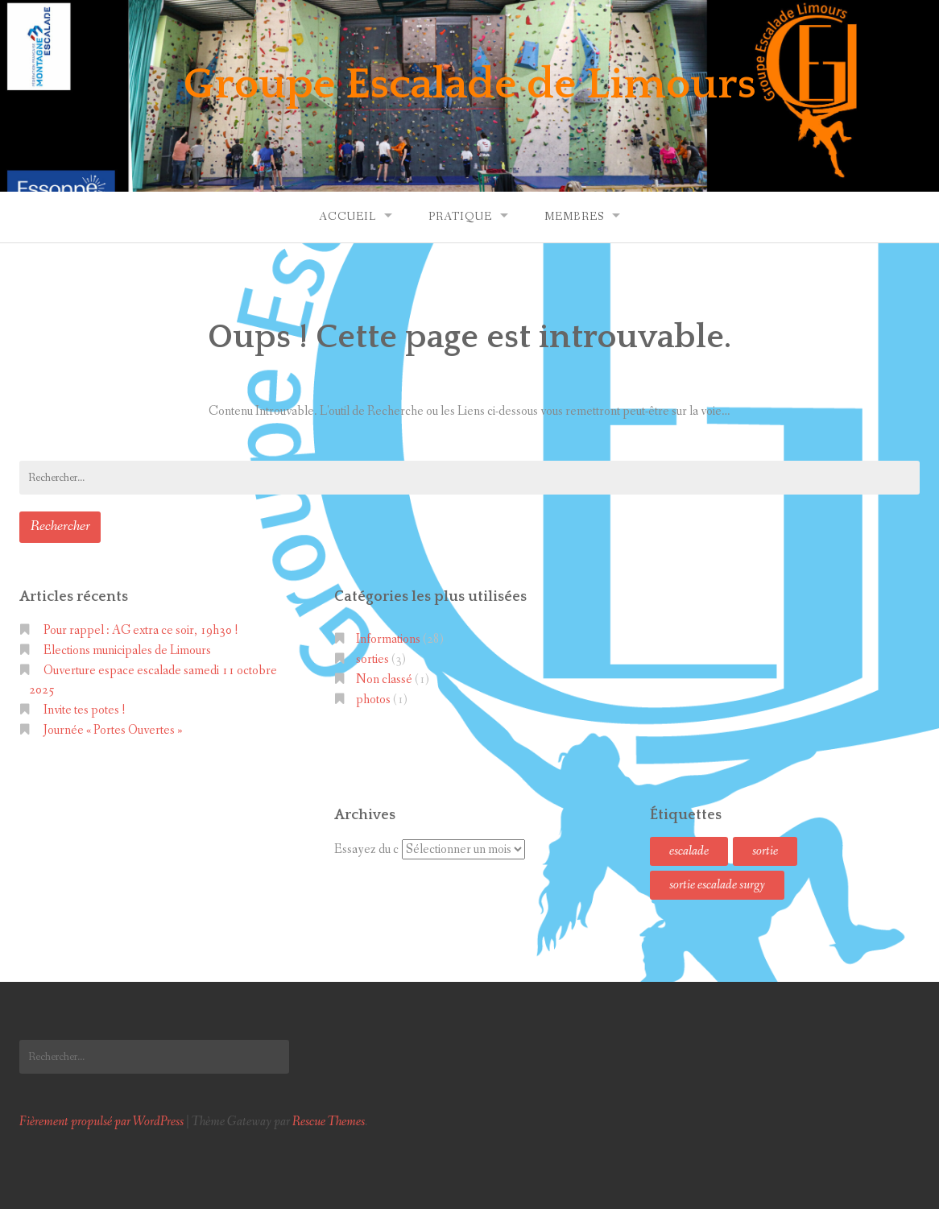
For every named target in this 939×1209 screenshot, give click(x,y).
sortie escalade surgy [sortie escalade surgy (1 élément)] (717, 884)
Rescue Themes (328, 1121)
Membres (574, 216)
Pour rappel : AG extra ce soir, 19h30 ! (140, 630)
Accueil (347, 216)
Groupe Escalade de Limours (470, 84)
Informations (388, 639)
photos (373, 699)
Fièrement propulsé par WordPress (101, 1121)
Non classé (384, 679)
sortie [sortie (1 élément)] (765, 851)
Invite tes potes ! (84, 710)
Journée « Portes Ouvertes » (113, 730)
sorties (372, 659)
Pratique (460, 216)
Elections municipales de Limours (127, 650)
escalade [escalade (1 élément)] (689, 851)
